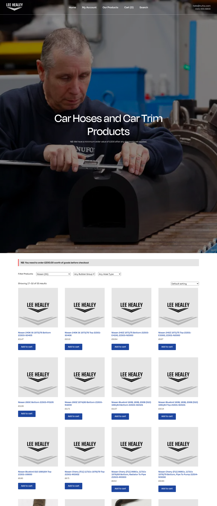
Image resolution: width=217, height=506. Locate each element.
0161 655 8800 (203, 8)
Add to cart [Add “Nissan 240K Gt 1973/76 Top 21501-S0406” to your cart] (73, 346)
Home (72, 7)
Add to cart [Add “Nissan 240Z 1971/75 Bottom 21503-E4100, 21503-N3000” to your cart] (120, 346)
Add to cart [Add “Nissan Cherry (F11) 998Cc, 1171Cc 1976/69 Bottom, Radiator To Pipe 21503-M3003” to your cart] (120, 488)
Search (144, 7)
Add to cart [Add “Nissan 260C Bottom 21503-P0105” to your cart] (27, 413)
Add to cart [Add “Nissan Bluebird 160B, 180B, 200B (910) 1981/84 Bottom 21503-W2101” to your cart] (120, 416)
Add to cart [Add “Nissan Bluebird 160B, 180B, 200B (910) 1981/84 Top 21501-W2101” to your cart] (167, 416)
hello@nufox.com (202, 5)
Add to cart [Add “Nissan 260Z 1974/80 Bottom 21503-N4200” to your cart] (73, 416)
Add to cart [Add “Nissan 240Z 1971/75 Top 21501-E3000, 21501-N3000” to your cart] (167, 346)
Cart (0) (129, 7)
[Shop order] (185, 283)
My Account (89, 7)
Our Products (110, 7)
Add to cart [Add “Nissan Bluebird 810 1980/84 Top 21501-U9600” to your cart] (27, 486)
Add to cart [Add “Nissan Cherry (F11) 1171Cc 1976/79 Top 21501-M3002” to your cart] (73, 486)
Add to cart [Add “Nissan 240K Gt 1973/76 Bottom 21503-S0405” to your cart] (27, 346)
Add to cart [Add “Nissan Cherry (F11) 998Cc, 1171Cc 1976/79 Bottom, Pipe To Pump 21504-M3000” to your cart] (167, 488)
